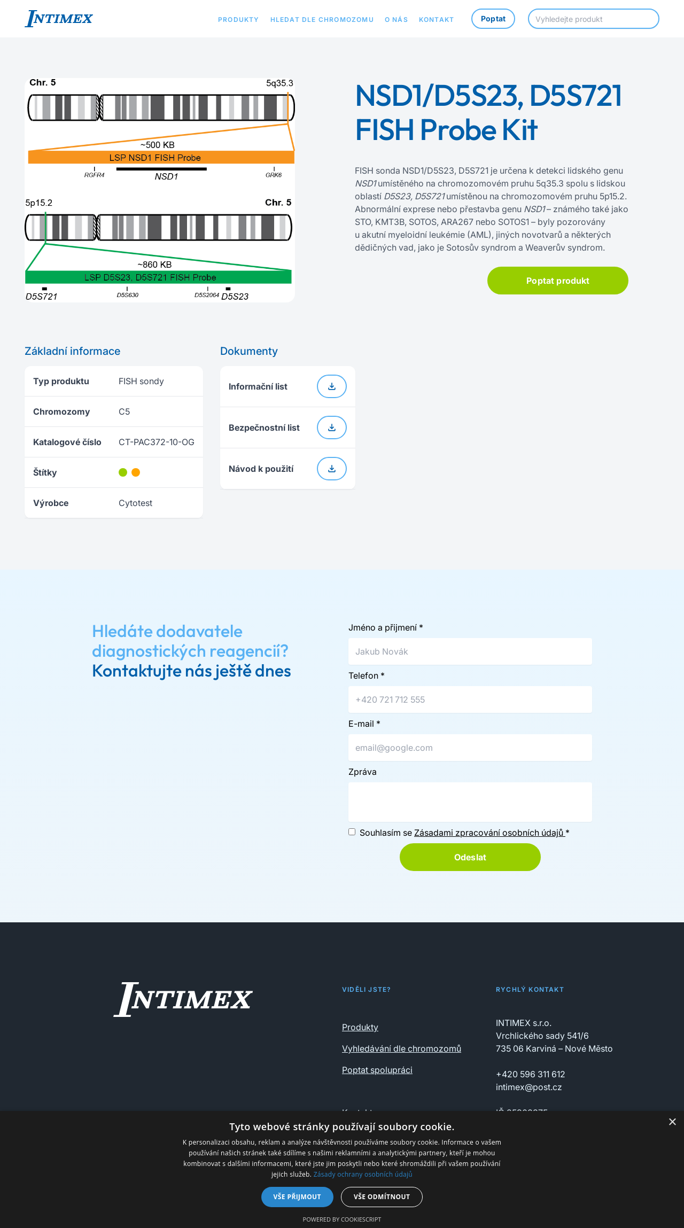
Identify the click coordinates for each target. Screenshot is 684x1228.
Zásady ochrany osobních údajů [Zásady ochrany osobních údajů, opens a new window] (363, 1174)
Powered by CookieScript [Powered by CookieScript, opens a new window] (342, 1219)
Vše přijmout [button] (297, 1196)
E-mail (364, 723)
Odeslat (470, 857)
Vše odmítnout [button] (382, 1196)
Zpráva (362, 771)
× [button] (672, 1122)
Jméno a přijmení (385, 627)
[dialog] (342, 1169)
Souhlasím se (465, 832)
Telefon (366, 675)
